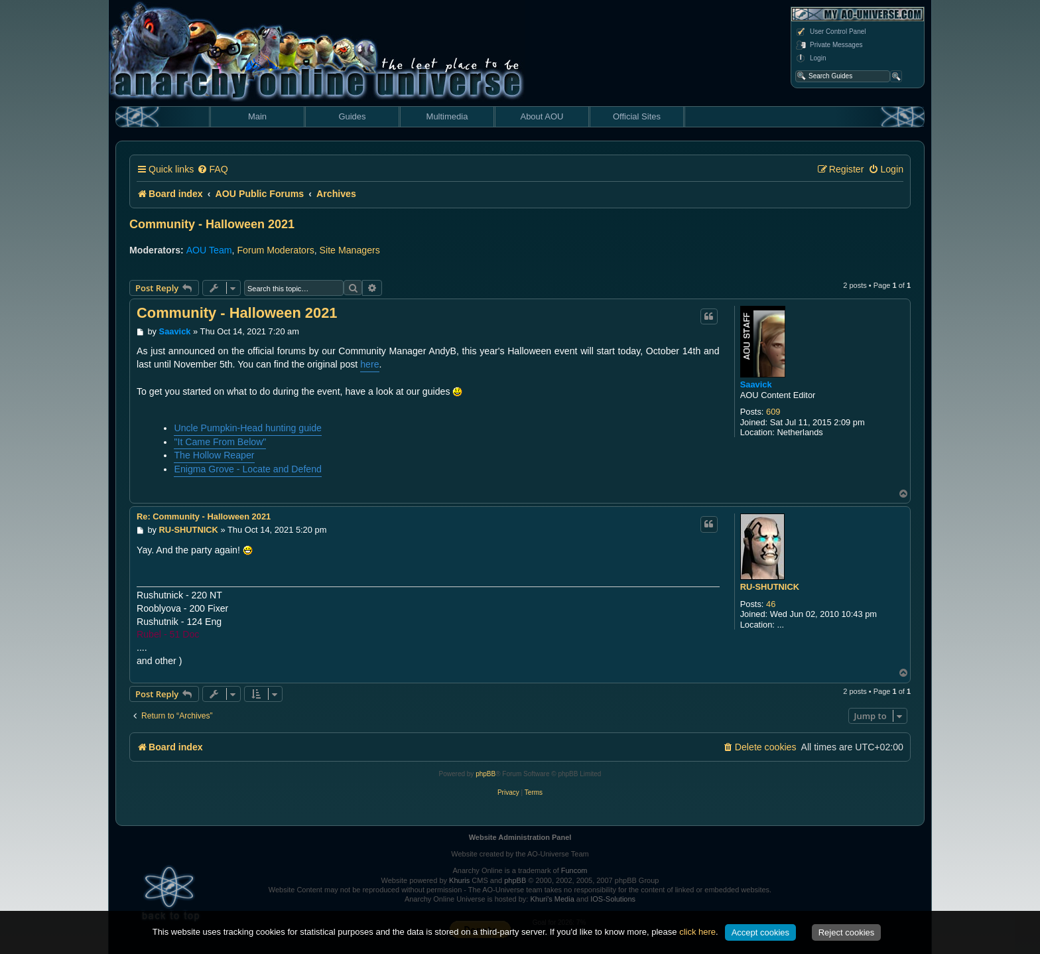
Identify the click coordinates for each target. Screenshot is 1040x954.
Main (257, 116)
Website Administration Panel (520, 837)
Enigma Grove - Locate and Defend (247, 469)
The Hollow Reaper (214, 455)
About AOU (541, 116)
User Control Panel (830, 31)
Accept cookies (760, 932)
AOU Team (209, 250)
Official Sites (637, 116)
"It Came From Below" (220, 442)
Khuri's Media (552, 899)
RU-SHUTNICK (769, 587)
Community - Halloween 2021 (211, 224)
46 (770, 604)
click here (697, 932)
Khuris (459, 880)
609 (773, 412)
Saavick (756, 384)
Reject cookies (846, 932)
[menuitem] (212, 169)
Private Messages (828, 45)
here (369, 364)
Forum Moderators (275, 250)
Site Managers (350, 250)
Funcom (574, 870)
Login (810, 58)
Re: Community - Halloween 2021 (204, 516)
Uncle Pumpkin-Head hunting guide (247, 428)
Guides (351, 116)
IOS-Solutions (612, 899)
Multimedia (447, 116)
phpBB (485, 774)
